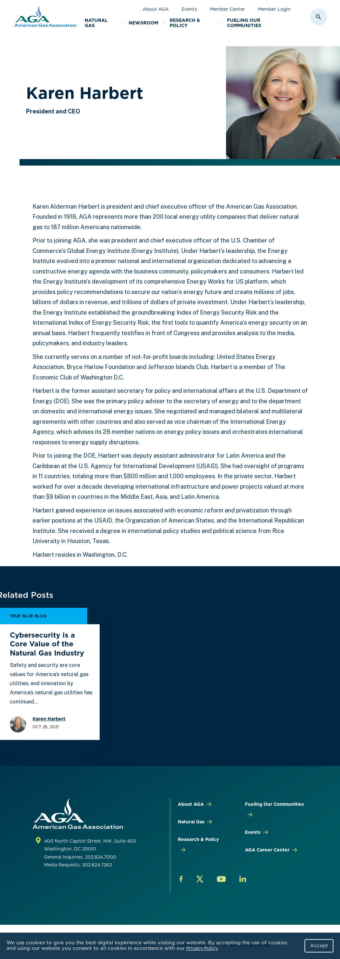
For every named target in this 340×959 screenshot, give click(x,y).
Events (189, 9)
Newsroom (143, 22)
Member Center (227, 9)
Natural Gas (96, 23)
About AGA (156, 9)
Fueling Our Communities (244, 23)
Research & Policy (185, 23)
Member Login (274, 9)
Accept (319, 946)
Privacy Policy (202, 948)
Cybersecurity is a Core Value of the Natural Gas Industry (47, 644)
